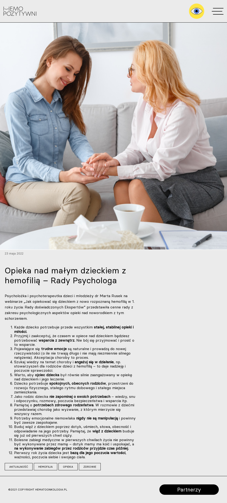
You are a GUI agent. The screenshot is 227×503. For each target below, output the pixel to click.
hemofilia (45, 466)
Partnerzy (189, 489)
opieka (68, 466)
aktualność (18, 466)
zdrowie (89, 466)
